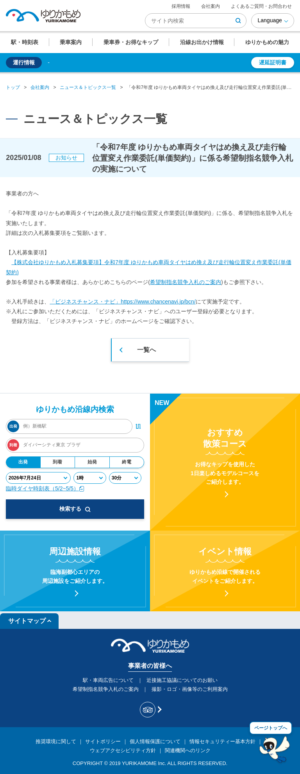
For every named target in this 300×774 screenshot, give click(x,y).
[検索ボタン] (238, 20)
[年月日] (38, 478)
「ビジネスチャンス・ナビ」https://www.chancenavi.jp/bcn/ (122, 301)
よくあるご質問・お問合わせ (261, 6)
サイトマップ (27, 621)
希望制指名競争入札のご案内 (185, 282)
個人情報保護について (155, 741)
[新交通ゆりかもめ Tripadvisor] (150, 709)
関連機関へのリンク (188, 750)
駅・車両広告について (108, 680)
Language (269, 20)
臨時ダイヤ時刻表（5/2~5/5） (45, 488)
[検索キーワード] (195, 20)
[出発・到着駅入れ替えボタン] (138, 426)
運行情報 (24, 62)
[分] (125, 478)
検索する (75, 509)
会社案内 (210, 6)
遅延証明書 (272, 62)
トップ (13, 87)
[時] (89, 478)
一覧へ (146, 349)
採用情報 (180, 6)
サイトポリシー (103, 741)
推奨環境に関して (56, 741)
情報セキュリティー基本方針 (222, 741)
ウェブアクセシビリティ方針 (123, 750)
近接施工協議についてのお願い (182, 680)
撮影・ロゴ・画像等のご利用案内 (190, 689)
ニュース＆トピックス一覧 (88, 87)
